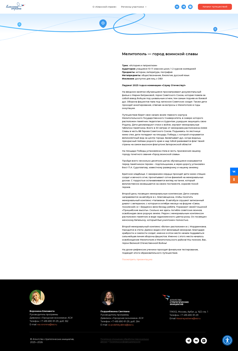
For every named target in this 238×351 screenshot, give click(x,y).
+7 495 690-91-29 (189, 315)
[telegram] (183, 7)
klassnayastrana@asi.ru (189, 318)
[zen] (190, 7)
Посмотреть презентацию (137, 259)
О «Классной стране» (104, 6)
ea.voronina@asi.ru (47, 324)
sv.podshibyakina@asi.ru (121, 324)
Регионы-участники (132, 6)
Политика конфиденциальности (124, 341)
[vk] (177, 7)
